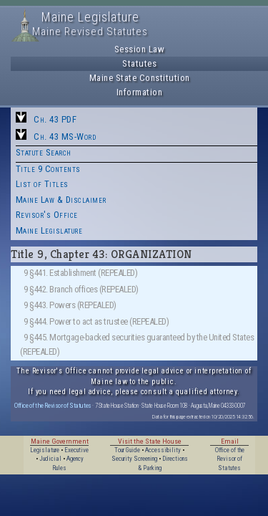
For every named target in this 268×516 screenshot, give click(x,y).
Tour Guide (127, 450)
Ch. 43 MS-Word (65, 136)
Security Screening (134, 458)
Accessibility (163, 450)
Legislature (44, 450)
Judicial (50, 458)
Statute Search (43, 152)
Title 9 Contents (48, 168)
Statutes (139, 63)
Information (139, 92)
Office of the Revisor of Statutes (52, 405)
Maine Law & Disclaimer (61, 199)
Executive (76, 450)
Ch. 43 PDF (55, 119)
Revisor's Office (47, 214)
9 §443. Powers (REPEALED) (70, 305)
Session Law (139, 49)
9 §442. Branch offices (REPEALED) (81, 289)
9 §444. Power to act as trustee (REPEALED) (96, 321)
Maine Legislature (49, 230)
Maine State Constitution (139, 77)
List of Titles (42, 183)
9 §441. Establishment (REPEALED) (80, 272)
